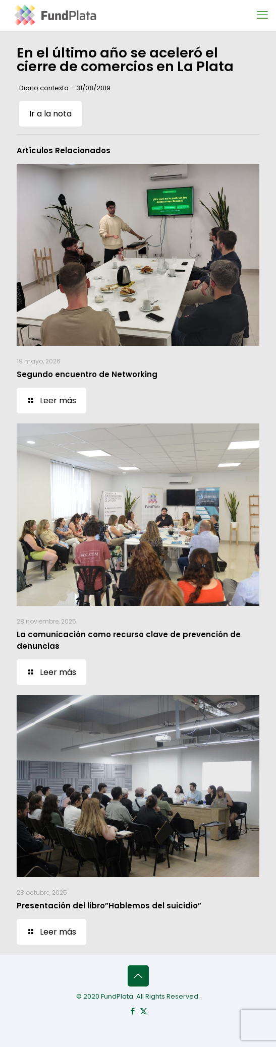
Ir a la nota (50, 113)
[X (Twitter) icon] (143, 1011)
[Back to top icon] (138, 976)
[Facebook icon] (133, 1011)
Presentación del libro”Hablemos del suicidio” (109, 905)
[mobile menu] (262, 15)
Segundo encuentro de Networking (87, 374)
